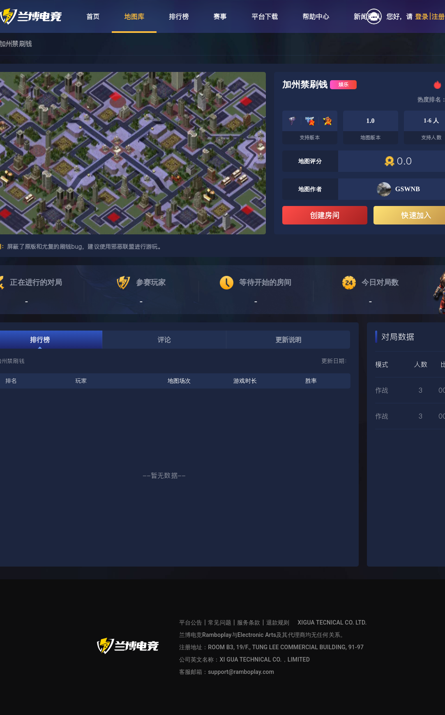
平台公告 (191, 622)
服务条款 (249, 622)
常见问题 (219, 622)
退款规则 (278, 622)
